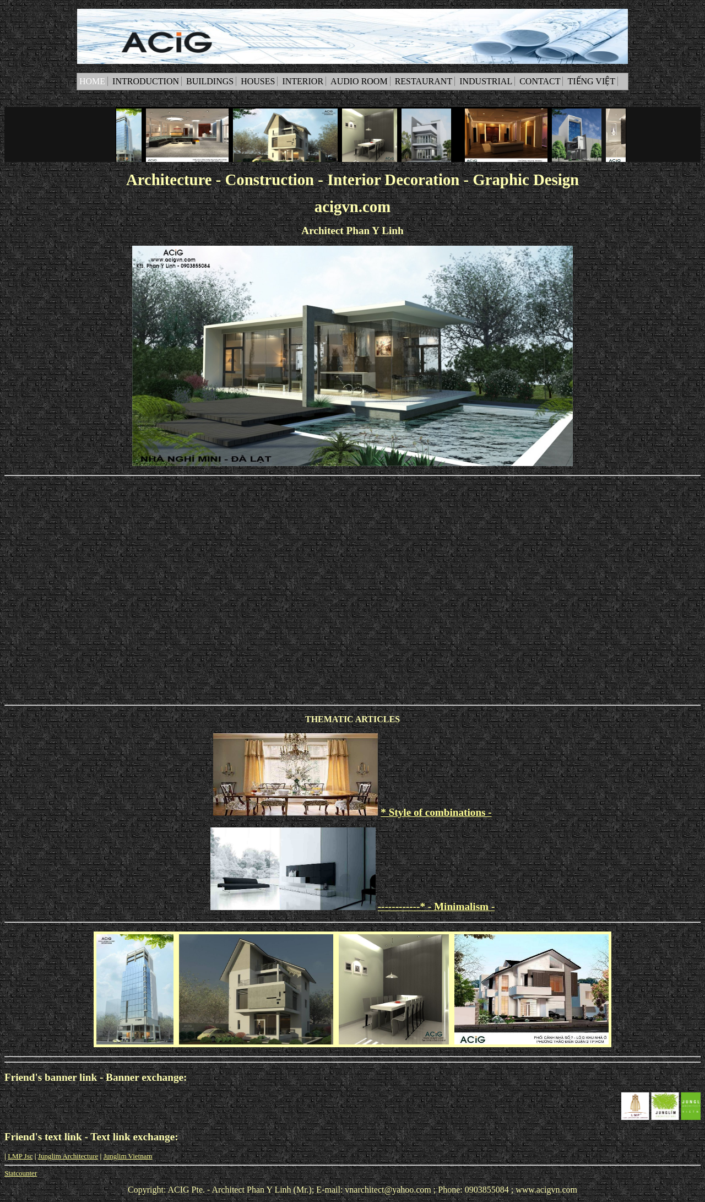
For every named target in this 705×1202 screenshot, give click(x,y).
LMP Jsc (20, 1156)
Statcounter (20, 1173)
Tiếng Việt (591, 81)
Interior (302, 81)
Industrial (485, 81)
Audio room (359, 81)
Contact (539, 81)
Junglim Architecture (68, 1156)
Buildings (210, 81)
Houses (258, 81)
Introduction (145, 81)
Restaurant (424, 81)
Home (92, 81)
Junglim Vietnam (128, 1156)
